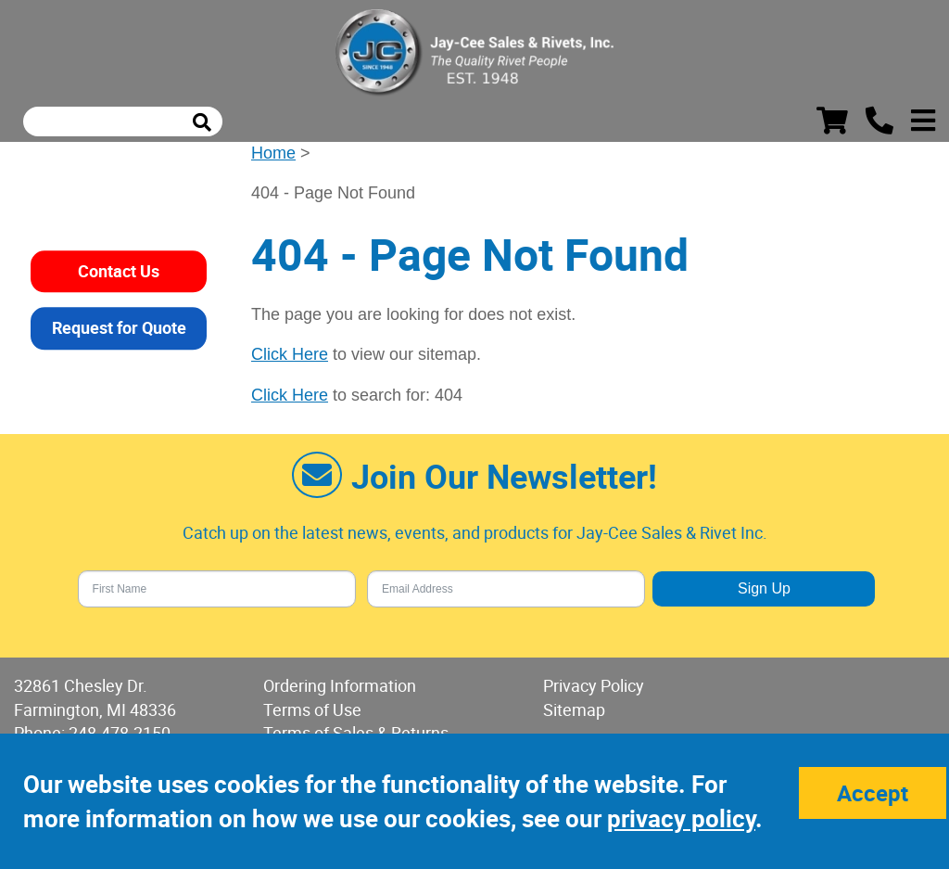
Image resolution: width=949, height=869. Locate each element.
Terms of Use (312, 709)
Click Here (289, 354)
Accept (872, 793)
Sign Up (764, 588)
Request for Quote (119, 327)
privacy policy (681, 818)
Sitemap (574, 709)
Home (273, 153)
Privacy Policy (593, 685)
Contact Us (118, 271)
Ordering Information (339, 685)
